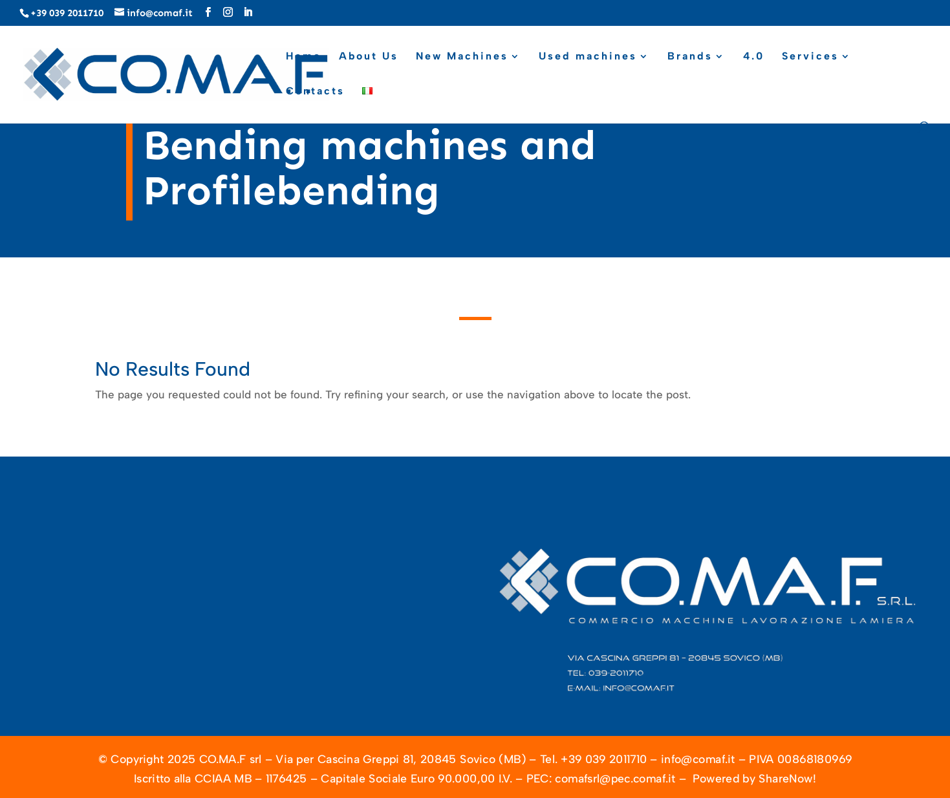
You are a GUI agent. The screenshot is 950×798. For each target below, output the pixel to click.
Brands (690, 57)
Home (303, 57)
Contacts (315, 92)
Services (810, 57)
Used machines (588, 57)
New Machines (462, 57)
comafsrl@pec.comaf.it (615, 778)
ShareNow (785, 778)
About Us (368, 57)
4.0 (753, 57)
